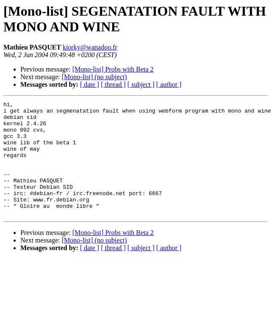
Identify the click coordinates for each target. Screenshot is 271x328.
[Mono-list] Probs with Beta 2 (113, 69)
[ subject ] (141, 84)
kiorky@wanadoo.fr (90, 47)
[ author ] (169, 84)
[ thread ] (113, 84)
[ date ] (89, 84)
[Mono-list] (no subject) (94, 76)
